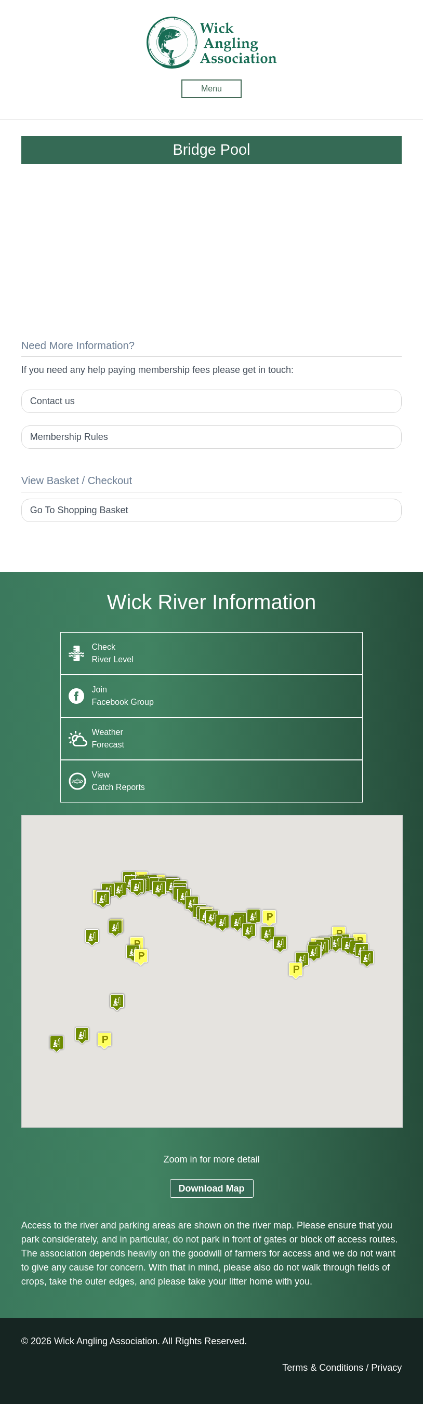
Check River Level (113, 653)
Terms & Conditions (322, 1367)
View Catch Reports (118, 781)
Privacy (386, 1367)
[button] (104, 1040)
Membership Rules (69, 437)
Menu (211, 88)
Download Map (212, 1188)
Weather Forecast (108, 738)
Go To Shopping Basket (79, 510)
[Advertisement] (211, 253)
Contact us (52, 401)
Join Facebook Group (123, 695)
